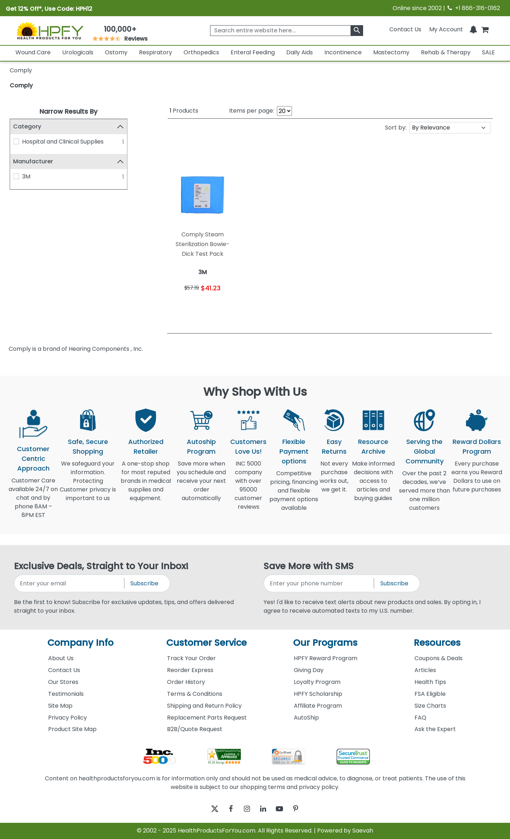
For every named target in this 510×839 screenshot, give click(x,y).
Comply (21, 85)
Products (184, 110)
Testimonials (66, 694)
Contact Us (405, 29)
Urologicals (77, 52)
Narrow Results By (68, 111)
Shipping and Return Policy (204, 706)
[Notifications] (473, 29)
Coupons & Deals (438, 658)
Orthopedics (201, 52)
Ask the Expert (435, 729)
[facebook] (225, 809)
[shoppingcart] (484, 29)
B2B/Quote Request (194, 729)
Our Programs (325, 642)
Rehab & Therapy (445, 52)
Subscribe (144, 583)
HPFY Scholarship (318, 694)
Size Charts (430, 706)
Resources (437, 642)
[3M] (16, 176)
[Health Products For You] (49, 30)
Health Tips (430, 682)
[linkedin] (265, 809)
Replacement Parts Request (207, 717)
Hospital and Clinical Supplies (62, 141)
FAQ (420, 717)
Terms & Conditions (194, 694)
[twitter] (206, 809)
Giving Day (309, 670)
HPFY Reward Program (325, 658)
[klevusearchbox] (357, 30)
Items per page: (251, 110)
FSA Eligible (430, 694)
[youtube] (285, 809)
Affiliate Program (318, 706)
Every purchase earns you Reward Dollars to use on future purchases (476, 480)
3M (26, 176)
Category (27, 126)
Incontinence (343, 52)
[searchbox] (286, 30)
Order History (186, 682)
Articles (425, 670)
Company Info (80, 642)
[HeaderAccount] (446, 29)
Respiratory (155, 52)
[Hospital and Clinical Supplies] (16, 141)
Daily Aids (299, 52)
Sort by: (396, 127)
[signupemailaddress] (69, 583)
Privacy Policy (67, 717)
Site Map (60, 706)
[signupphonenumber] (319, 583)
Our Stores (63, 682)
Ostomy (116, 52)
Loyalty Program (317, 682)
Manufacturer (33, 162)
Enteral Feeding (253, 52)
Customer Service (206, 642)
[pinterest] (304, 809)
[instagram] (245, 809)
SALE (488, 52)
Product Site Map (72, 729)
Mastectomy (391, 52)
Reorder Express (190, 670)
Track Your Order (191, 658)
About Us (61, 658)
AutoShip (306, 717)
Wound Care (33, 52)
